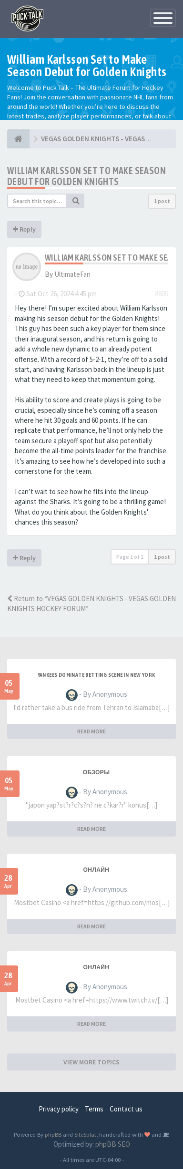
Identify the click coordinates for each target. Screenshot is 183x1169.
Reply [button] (24, 229)
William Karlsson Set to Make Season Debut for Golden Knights (86, 176)
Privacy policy (59, 1108)
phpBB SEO (112, 1144)
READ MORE (91, 731)
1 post (162, 201)
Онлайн (96, 870)
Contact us (126, 1108)
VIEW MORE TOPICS (91, 1062)
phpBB (53, 1134)
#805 (161, 293)
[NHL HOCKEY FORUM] (18, 138)
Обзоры (96, 772)
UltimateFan (72, 274)
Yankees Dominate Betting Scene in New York (96, 675)
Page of (129, 556)
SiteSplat (85, 1134)
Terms (94, 1108)
